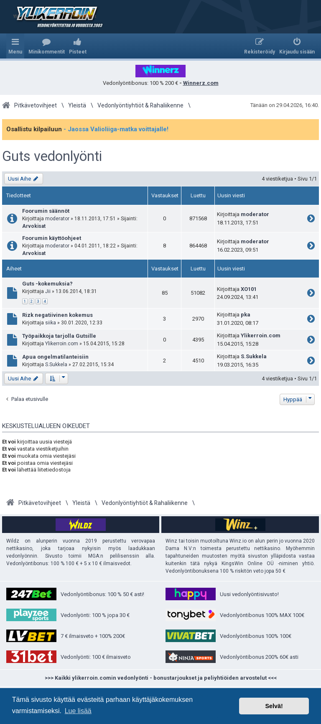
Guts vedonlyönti (52, 156)
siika (50, 323)
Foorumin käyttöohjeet (51, 238)
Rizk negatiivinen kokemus (57, 315)
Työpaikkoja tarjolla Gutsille (59, 336)
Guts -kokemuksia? (47, 283)
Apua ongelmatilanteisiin (55, 357)
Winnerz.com (201, 83)
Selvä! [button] (274, 706)
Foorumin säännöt (45, 211)
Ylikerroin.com (61, 344)
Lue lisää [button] (78, 710)
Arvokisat (34, 226)
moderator (57, 219)
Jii (48, 291)
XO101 (249, 289)
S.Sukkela (56, 364)
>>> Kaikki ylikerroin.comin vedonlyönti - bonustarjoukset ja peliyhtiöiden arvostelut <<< (161, 678)
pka (245, 314)
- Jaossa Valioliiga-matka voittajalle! (116, 129)
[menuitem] (46, 46)
